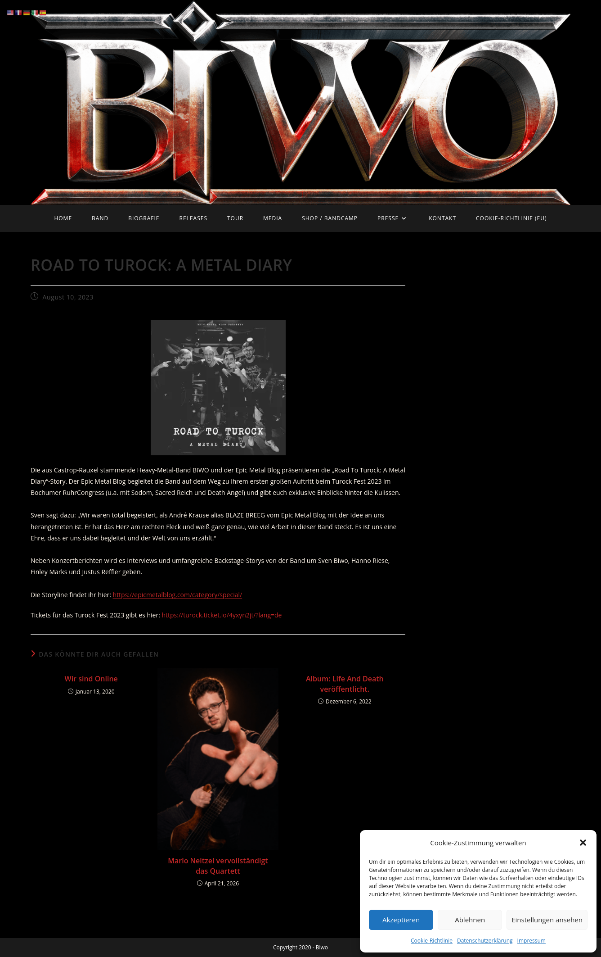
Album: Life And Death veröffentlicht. (345, 684)
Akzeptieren (401, 919)
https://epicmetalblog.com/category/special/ (177, 594)
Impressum (531, 940)
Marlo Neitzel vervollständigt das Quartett (218, 865)
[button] (583, 842)
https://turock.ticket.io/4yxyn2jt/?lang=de (221, 615)
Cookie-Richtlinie (432, 940)
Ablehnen (470, 919)
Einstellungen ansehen (547, 919)
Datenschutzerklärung (485, 940)
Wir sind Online (91, 679)
